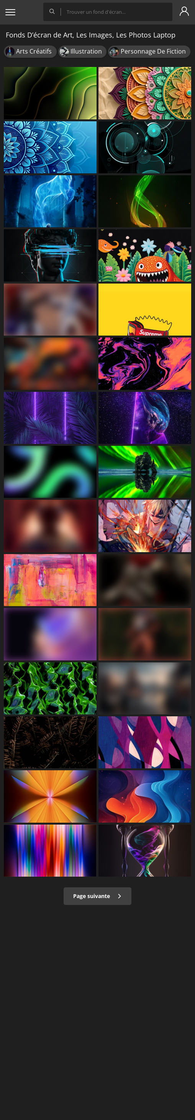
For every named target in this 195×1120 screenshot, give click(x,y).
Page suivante (97, 896)
